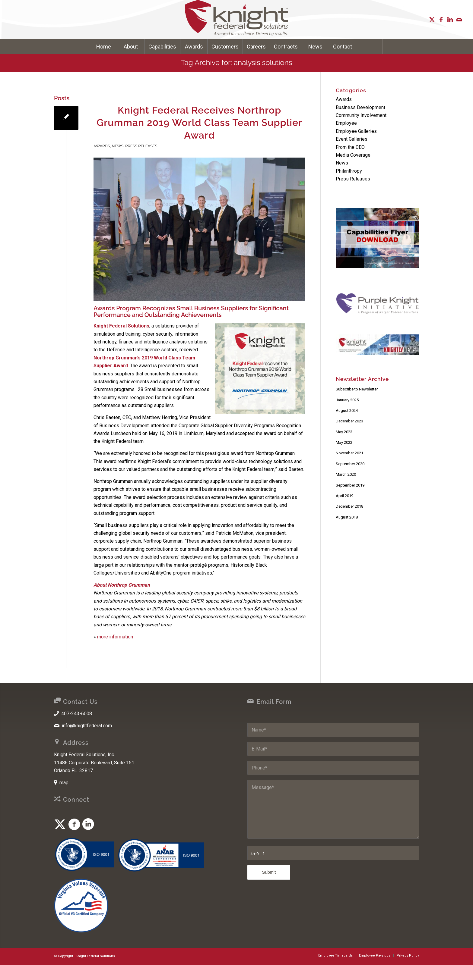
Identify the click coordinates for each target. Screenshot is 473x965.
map (63, 782)
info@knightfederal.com (87, 725)
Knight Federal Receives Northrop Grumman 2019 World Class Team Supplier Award (199, 123)
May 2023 (344, 432)
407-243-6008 (76, 713)
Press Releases (141, 146)
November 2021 (349, 453)
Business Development (360, 107)
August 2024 (347, 410)
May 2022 (344, 442)
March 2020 (346, 474)
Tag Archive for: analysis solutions (236, 62)
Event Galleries (351, 139)
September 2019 (350, 485)
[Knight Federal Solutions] (236, 19)
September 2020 (350, 464)
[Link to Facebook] (441, 19)
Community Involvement (361, 115)
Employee (346, 123)
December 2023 (349, 421)
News (118, 146)
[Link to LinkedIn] (450, 19)
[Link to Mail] (459, 19)
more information (115, 637)
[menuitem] (103, 46)
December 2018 (349, 506)
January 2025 (347, 400)
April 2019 (344, 495)
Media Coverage (353, 155)
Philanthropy (349, 171)
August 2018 (347, 517)
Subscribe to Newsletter (357, 389)
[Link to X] (431, 19)
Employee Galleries (356, 131)
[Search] (369, 46)
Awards (102, 146)
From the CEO (350, 147)
